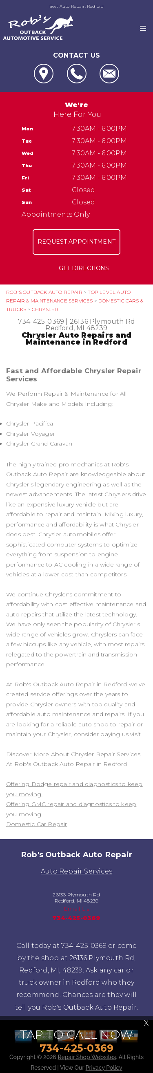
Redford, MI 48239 (76, 328)
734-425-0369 (41, 321)
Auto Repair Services (76, 871)
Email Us (76, 908)
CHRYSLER (45, 309)
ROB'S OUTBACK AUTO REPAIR (44, 292)
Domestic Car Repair (36, 824)
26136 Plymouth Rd (102, 321)
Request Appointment (76, 241)
